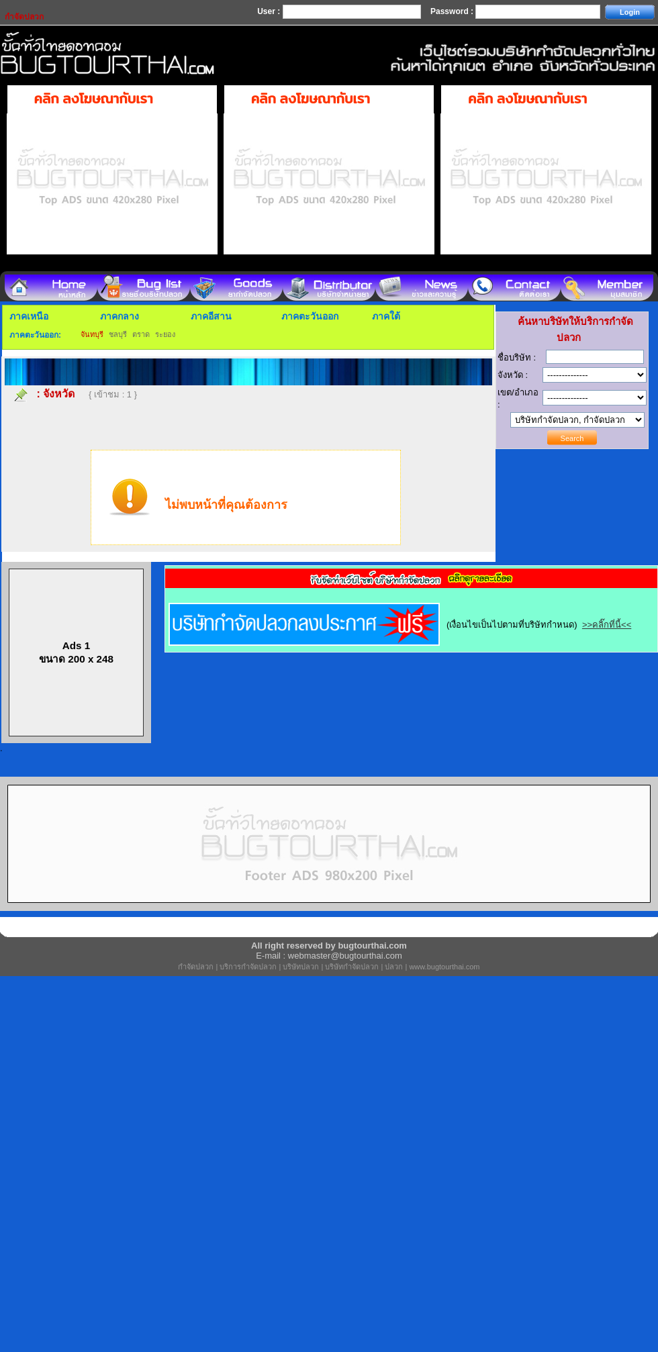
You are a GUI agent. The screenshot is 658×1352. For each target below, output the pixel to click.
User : (269, 11)
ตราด (141, 334)
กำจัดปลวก (196, 967)
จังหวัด (59, 393)
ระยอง (165, 334)
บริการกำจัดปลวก (248, 967)
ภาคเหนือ (28, 316)
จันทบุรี (92, 334)
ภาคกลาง (119, 316)
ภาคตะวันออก (309, 316)
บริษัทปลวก (301, 967)
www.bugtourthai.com (444, 967)
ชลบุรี (118, 334)
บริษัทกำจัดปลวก (352, 967)
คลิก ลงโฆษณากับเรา (93, 98)
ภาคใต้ (386, 316)
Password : (452, 11)
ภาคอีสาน (211, 316)
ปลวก (394, 967)
